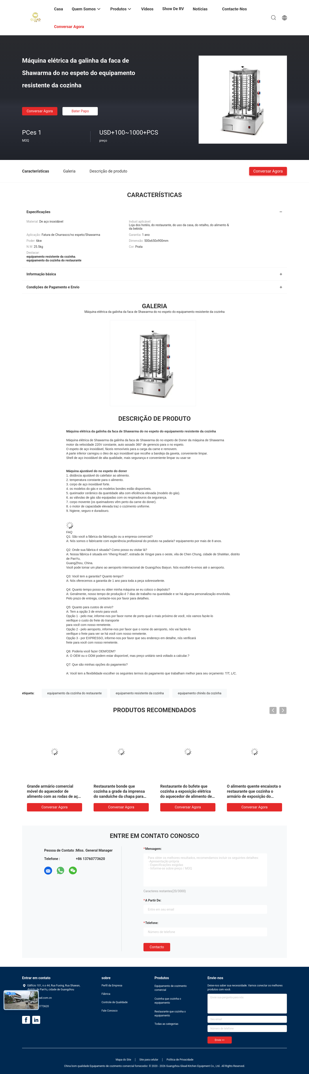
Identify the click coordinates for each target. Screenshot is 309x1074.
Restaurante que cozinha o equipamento (170, 1013)
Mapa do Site (123, 1059)
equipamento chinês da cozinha (199, 693)
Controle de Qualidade (115, 1002)
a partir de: (153, 900)
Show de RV (173, 8)
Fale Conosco (110, 1010)
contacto (157, 947)
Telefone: (151, 923)
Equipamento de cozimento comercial (170, 987)
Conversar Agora (40, 111)
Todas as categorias (166, 1023)
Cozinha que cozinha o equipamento (167, 1000)
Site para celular (148, 1059)
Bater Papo (80, 111)
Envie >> (219, 1040)
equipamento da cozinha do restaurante (74, 693)
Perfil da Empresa (112, 985)
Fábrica (106, 993)
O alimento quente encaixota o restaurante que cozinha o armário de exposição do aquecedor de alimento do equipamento (254, 796)
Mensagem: (153, 849)
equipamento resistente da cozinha (140, 693)
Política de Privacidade (180, 1059)
